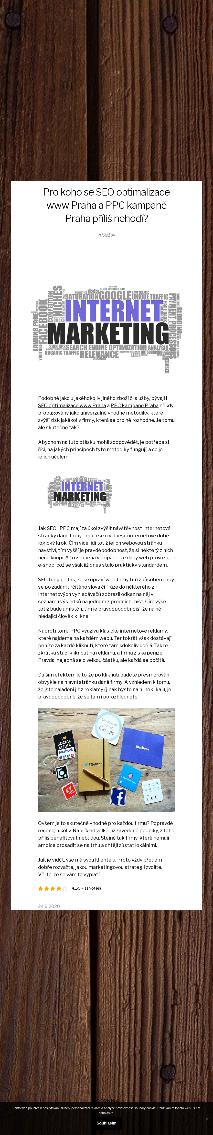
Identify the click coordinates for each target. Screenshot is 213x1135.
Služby (108, 235)
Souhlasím (107, 1123)
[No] (206, 1118)
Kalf (16, 27)
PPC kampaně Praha (135, 405)
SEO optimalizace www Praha (72, 405)
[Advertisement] (106, 144)
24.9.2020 (49, 906)
